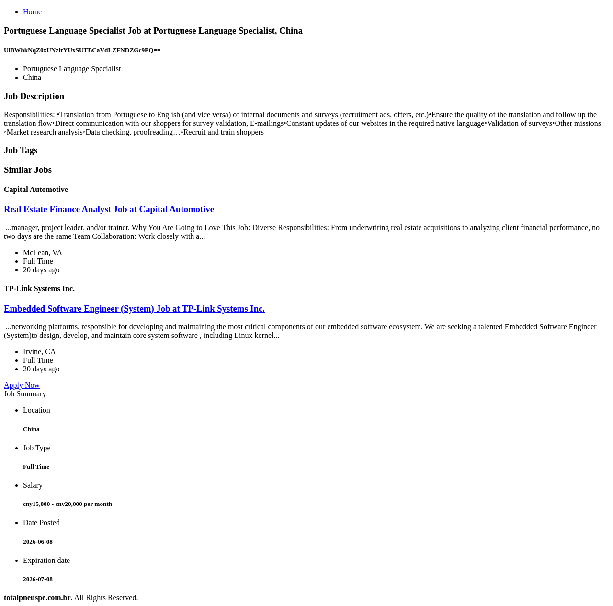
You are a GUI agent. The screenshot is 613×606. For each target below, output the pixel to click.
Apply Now (22, 385)
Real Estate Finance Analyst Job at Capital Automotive (109, 209)
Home (32, 12)
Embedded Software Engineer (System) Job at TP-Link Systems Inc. (134, 308)
